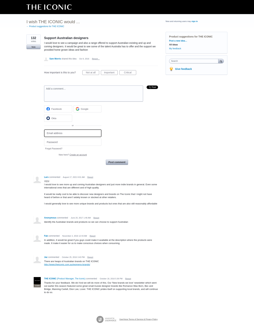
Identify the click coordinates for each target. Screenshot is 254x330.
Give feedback (183, 69)
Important (111, 73)
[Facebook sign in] (58, 108)
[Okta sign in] (58, 118)
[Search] (221, 61)
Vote (33, 47)
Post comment (116, 162)
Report (90, 177)
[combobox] (194, 61)
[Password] (72, 142)
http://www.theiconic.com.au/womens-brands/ (67, 264)
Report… (96, 59)
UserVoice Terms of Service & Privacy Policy (138, 319)
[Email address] (72, 133)
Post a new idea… (178, 41)
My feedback (175, 48)
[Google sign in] (88, 108)
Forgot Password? (53, 148)
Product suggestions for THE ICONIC (191, 36)
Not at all (92, 73)
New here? (73, 155)
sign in (195, 21)
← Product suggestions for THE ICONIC (45, 26)
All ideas (173, 44)
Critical (130, 73)
